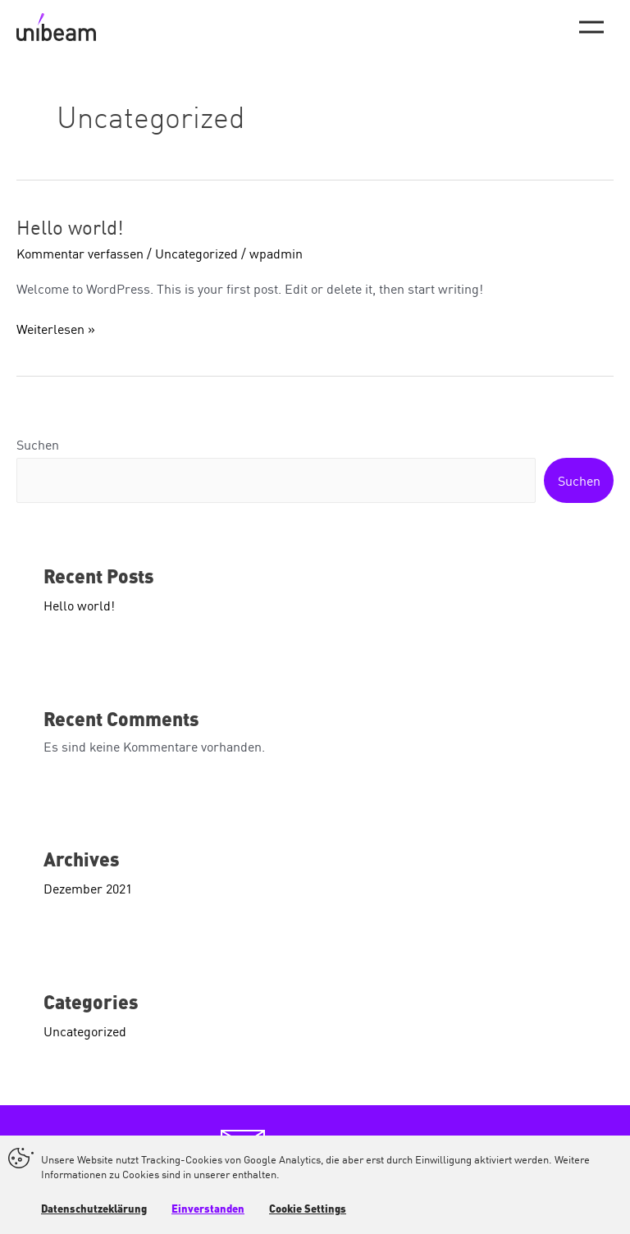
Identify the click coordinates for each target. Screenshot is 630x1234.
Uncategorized (196, 253)
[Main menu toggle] (591, 27)
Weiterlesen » (55, 328)
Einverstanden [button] (207, 1209)
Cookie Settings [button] (307, 1209)
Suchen (37, 444)
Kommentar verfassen (80, 253)
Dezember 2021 (87, 888)
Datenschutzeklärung (94, 1209)
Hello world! (70, 226)
